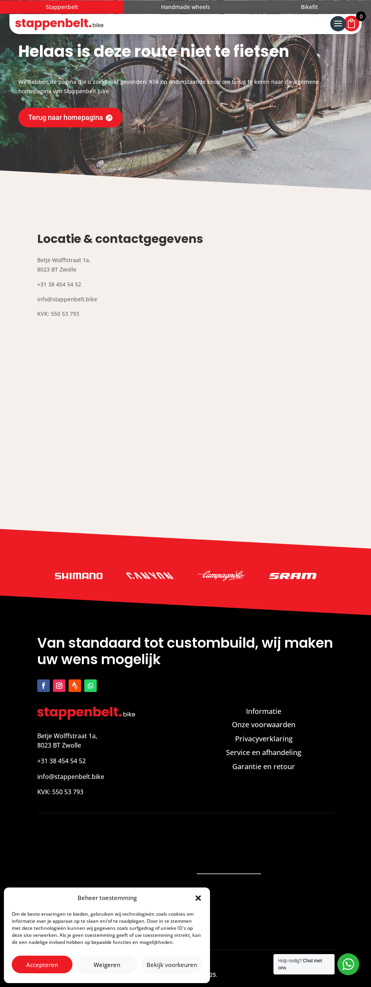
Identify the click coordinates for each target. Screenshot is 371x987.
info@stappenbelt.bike (70, 776)
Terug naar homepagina (65, 117)
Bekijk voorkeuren (172, 965)
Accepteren (42, 965)
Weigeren (107, 965)
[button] (198, 898)
